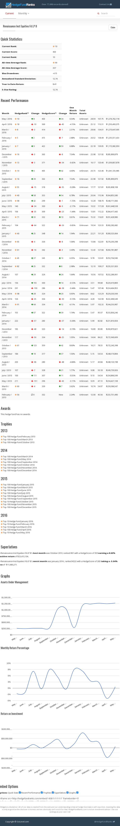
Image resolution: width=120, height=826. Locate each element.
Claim (113, 27)
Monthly (23, 13)
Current (9, 13)
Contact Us (105, 4)
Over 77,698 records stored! (55, 4)
